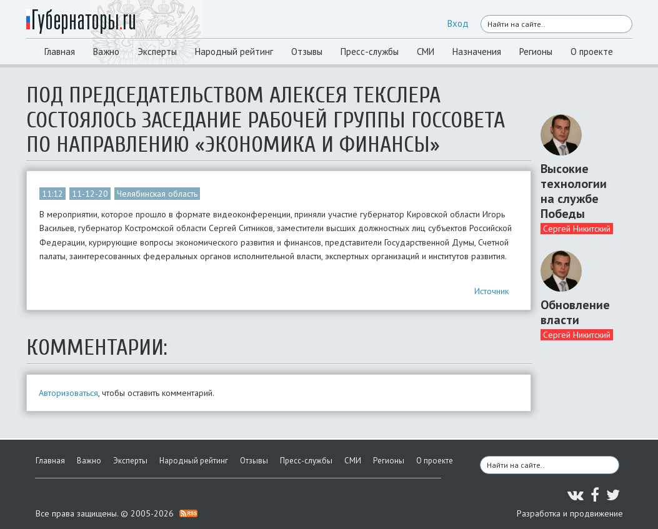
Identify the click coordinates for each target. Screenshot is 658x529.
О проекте (592, 51)
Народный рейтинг (234, 51)
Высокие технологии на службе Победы (574, 191)
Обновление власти (575, 312)
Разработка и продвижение (570, 513)
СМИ (425, 51)
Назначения (476, 51)
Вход (458, 23)
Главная (59, 51)
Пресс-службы (370, 51)
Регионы (535, 51)
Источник (491, 291)
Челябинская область (157, 193)
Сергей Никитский (577, 228)
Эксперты (157, 51)
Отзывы (306, 51)
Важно (106, 51)
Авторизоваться (68, 392)
